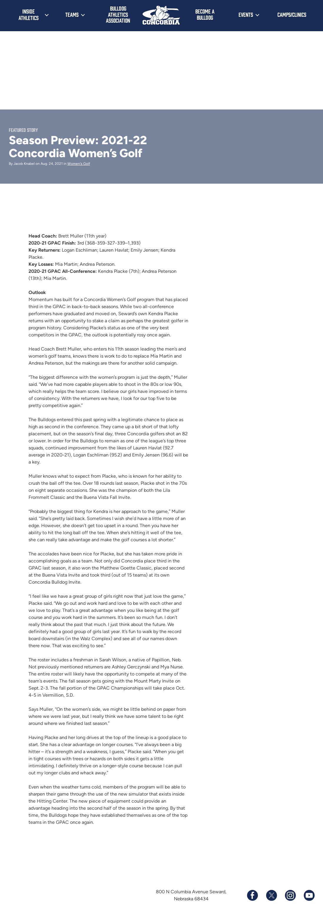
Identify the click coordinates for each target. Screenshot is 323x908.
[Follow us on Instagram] (290, 895)
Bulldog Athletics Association (118, 14)
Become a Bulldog (204, 14)
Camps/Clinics (291, 14)
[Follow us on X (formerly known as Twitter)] (271, 895)
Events (246, 14)
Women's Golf (78, 164)
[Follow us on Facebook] (252, 895)
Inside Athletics (29, 14)
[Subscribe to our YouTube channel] (308, 895)
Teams (72, 14)
